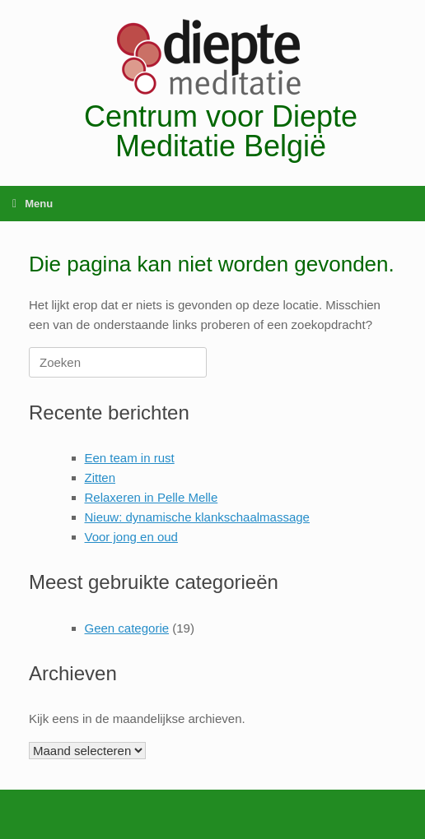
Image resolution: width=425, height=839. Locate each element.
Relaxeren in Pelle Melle (151, 497)
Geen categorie (127, 628)
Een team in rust (130, 458)
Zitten (100, 477)
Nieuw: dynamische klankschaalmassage (197, 517)
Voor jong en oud (131, 537)
